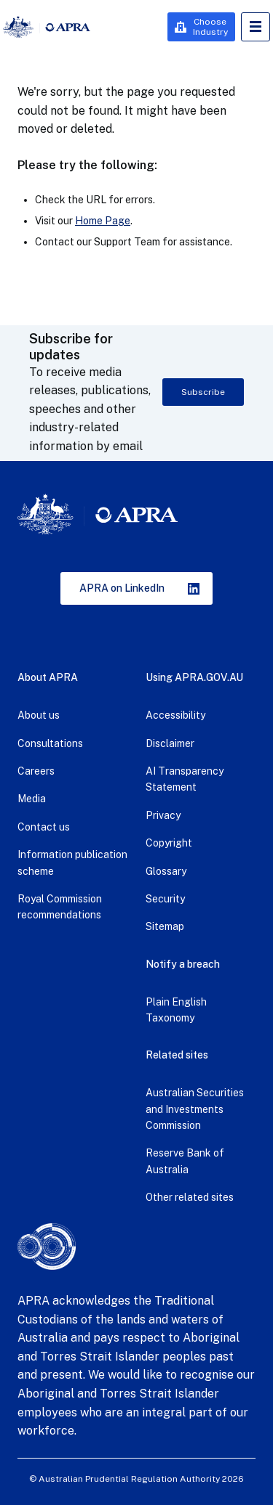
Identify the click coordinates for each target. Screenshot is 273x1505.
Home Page (102, 221)
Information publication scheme (72, 862)
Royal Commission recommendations (59, 907)
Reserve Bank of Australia (185, 1161)
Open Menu (255, 26)
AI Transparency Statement (184, 779)
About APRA (47, 677)
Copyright (169, 843)
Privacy (163, 815)
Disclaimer (170, 743)
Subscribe (203, 392)
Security (165, 899)
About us (38, 715)
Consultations (50, 743)
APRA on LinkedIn (122, 588)
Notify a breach (183, 964)
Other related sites (190, 1197)
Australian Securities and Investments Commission (195, 1109)
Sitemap (165, 926)
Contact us (43, 827)
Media (31, 798)
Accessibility (175, 715)
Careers (36, 771)
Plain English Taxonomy (176, 1010)
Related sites (177, 1055)
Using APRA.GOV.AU (194, 677)
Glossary (166, 871)
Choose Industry (210, 27)
